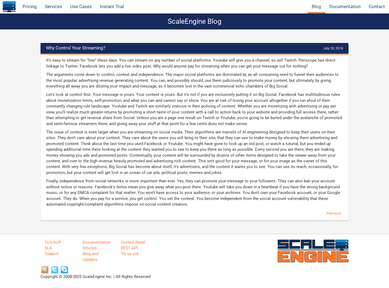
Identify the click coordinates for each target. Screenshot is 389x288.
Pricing (29, 6)
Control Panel (133, 242)
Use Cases (81, 6)
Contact (377, 6)
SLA (48, 248)
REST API (129, 248)
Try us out (130, 253)
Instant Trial (112, 6)
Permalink (334, 213)
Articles (90, 248)
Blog (316, 6)
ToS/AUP (53, 242)
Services (53, 6)
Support (52, 253)
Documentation (345, 6)
